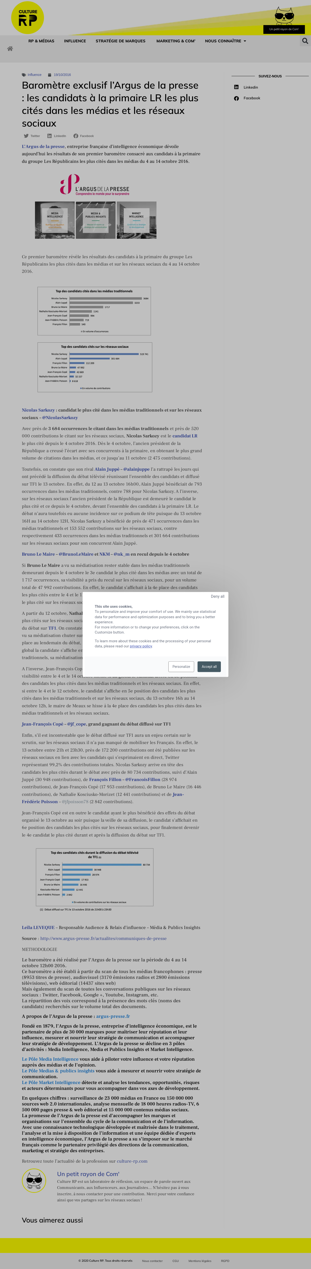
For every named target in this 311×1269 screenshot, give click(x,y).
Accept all (209, 667)
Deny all (218, 596)
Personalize (181, 667)
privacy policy (141, 646)
